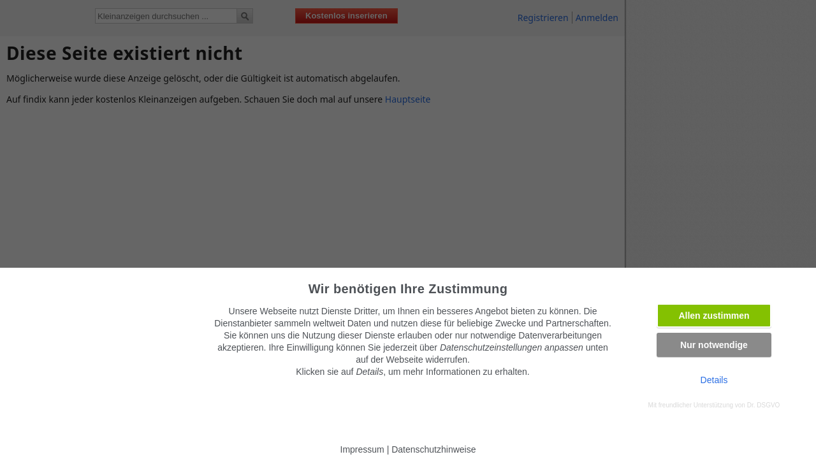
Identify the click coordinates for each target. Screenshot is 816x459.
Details (714, 380)
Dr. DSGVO (763, 405)
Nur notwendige (714, 345)
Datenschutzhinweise (433, 449)
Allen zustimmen (713, 315)
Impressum (362, 449)
